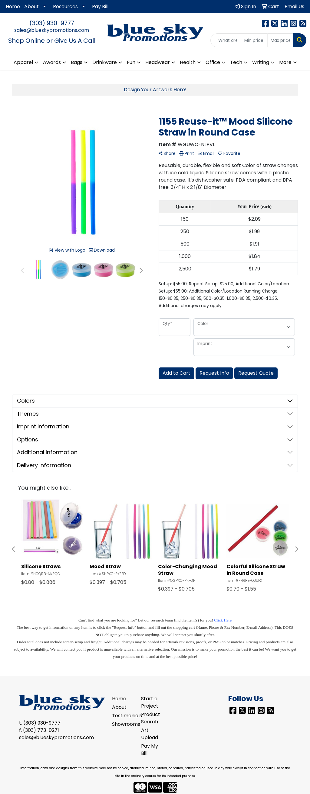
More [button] (285, 62)
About (31, 6)
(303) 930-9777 (51, 23)
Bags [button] (76, 62)
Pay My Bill (149, 749)
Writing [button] (260, 62)
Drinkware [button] (104, 62)
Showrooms (123, 724)
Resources (65, 6)
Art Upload (149, 734)
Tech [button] (236, 62)
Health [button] (188, 62)
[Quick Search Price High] (280, 40)
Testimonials (123, 715)
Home (13, 6)
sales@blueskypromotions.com (51, 30)
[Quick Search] (225, 40)
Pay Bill (100, 6)
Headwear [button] (157, 62)
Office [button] (213, 62)
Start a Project (149, 702)
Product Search (150, 718)
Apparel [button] (23, 62)
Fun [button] (131, 62)
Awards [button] (52, 62)
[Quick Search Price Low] (254, 40)
